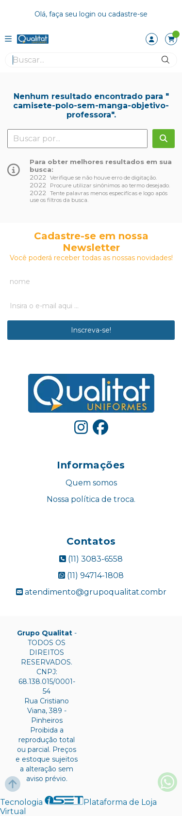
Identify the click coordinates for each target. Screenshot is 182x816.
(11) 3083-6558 (91, 559)
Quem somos (91, 482)
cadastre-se (128, 14)
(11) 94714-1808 (91, 575)
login (88, 14)
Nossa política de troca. (91, 499)
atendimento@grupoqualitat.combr (91, 592)
